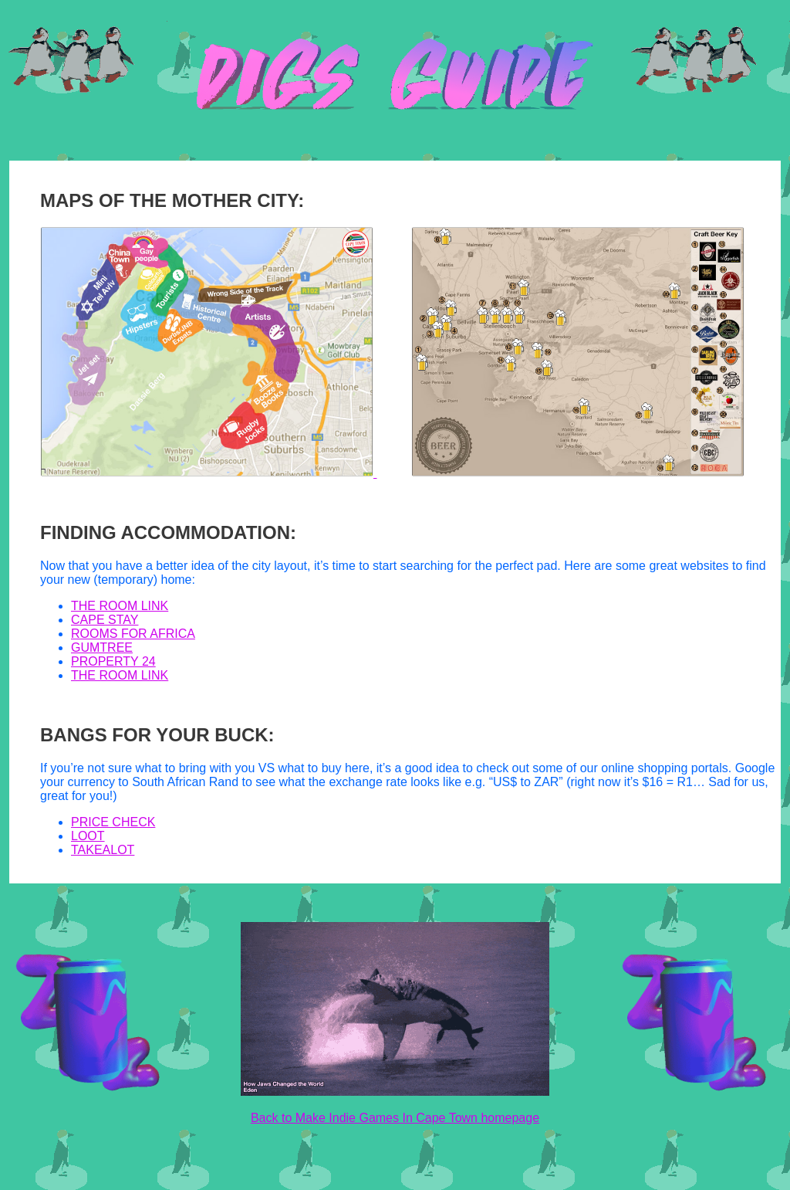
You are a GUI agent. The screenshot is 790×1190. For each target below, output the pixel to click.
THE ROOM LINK (119, 605)
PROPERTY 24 (113, 661)
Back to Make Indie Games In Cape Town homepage (395, 1117)
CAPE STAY (104, 619)
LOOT (88, 835)
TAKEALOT (102, 849)
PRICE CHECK (113, 822)
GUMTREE (102, 647)
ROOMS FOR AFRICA (133, 633)
